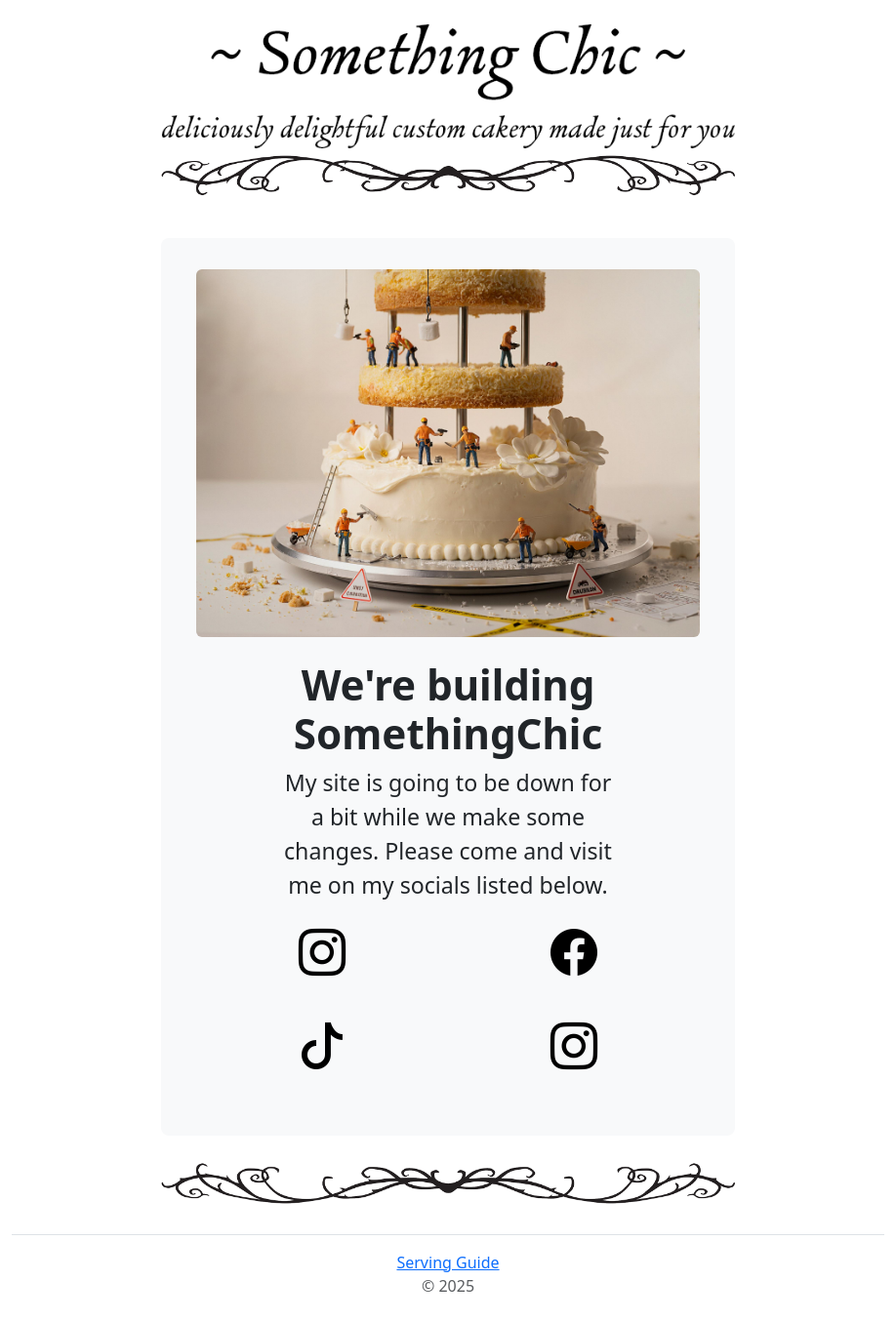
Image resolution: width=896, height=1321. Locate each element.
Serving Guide (447, 1262)
